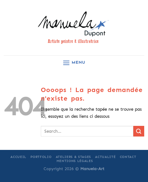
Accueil (18, 157)
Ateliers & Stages (73, 157)
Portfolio (40, 157)
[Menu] (74, 63)
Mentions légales (75, 161)
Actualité (105, 157)
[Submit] (138, 131)
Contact (128, 157)
